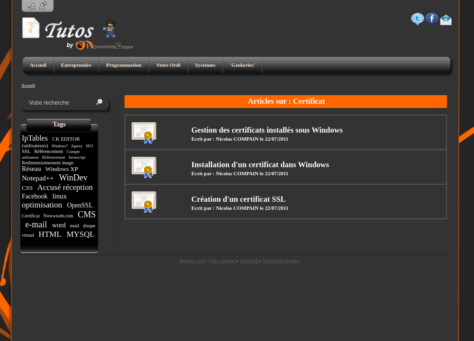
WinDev (73, 177)
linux (60, 196)
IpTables (36, 138)
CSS (28, 187)
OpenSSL (79, 205)
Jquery (77, 146)
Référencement (48, 151)
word (58, 225)
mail (74, 225)
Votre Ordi (168, 65)
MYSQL (79, 234)
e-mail (36, 224)
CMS (86, 214)
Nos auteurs (223, 260)
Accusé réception (65, 187)
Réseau (32, 168)
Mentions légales (280, 260)
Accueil (38, 65)
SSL (27, 151)
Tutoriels (249, 260)
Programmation (124, 65)
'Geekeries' (242, 65)
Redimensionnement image (48, 162)
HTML (49, 234)
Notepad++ (38, 178)
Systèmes (205, 65)
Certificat (31, 215)
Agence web (192, 260)
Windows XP (62, 168)
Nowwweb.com (58, 215)
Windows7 (60, 146)
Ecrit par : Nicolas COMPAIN (225, 139)
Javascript (77, 157)
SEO (89, 146)
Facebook (35, 196)
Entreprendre (76, 65)
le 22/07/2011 (274, 139)
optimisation (43, 204)
